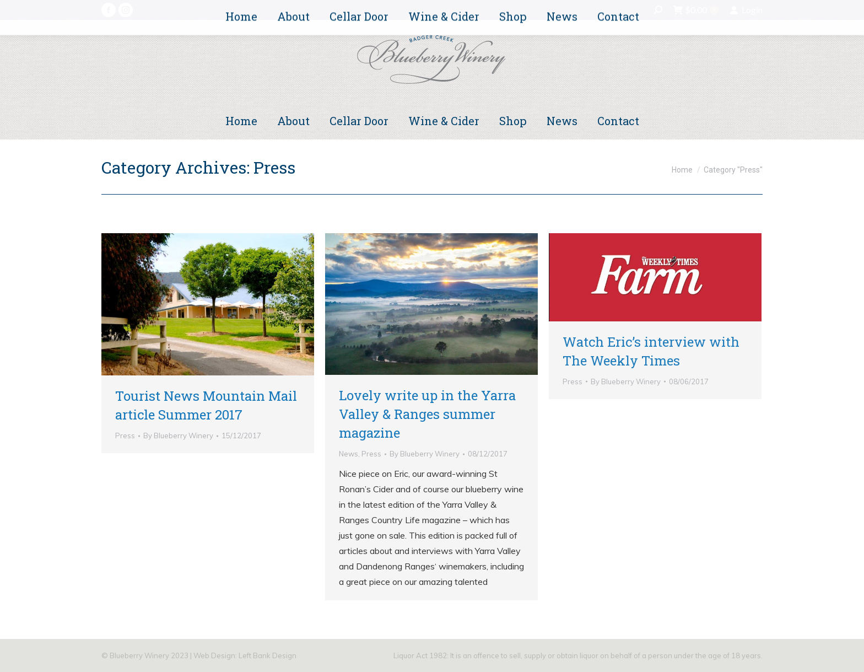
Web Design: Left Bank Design (244, 655)
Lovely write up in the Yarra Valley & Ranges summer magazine (427, 414)
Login (746, 10)
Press (125, 435)
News (348, 453)
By (178, 435)
